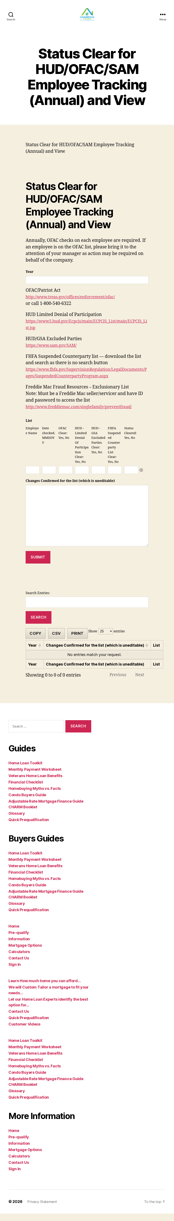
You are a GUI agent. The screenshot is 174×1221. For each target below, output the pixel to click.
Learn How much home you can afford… (44, 988)
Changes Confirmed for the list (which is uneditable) (70, 487)
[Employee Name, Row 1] (33, 476)
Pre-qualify (18, 940)
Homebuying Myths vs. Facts (34, 796)
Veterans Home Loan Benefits (35, 783)
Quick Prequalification (28, 827)
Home (13, 933)
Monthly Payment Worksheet (34, 777)
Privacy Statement (43, 1209)
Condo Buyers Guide (27, 802)
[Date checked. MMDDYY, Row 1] (49, 476)
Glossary (16, 821)
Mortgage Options (25, 952)
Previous (115, 682)
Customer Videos (24, 1031)
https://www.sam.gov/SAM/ (54, 352)
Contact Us (18, 965)
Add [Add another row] (141, 476)
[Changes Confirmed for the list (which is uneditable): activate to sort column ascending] (97, 652)
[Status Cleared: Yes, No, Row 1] (131, 476)
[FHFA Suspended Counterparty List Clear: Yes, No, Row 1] (115, 476)
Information (19, 946)
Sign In (14, 972)
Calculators (19, 959)
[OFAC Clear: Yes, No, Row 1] (65, 476)
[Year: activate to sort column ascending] (35, 652)
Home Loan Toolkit (25, 770)
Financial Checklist (25, 789)
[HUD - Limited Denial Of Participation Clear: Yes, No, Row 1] (82, 476)
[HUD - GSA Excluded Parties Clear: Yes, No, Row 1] (98, 476)
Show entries (106, 638)
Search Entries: (38, 599)
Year (29, 278)
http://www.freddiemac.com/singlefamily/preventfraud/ (84, 413)
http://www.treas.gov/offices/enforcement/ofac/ (75, 303)
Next (139, 682)
